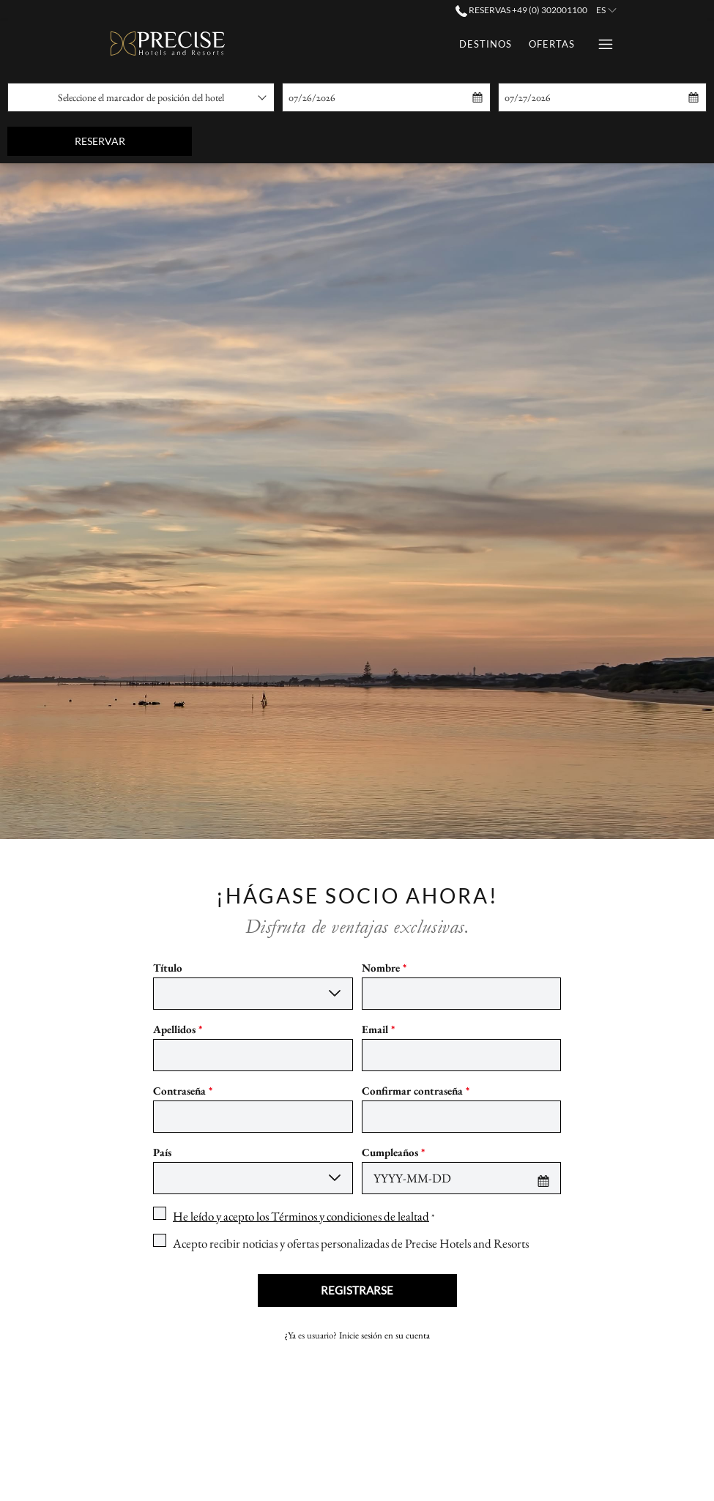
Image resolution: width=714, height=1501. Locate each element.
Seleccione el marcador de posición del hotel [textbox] (141, 97)
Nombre (384, 968)
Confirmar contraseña (415, 1091)
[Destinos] (309, 44)
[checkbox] (293, 1216)
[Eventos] (551, 44)
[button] (356, 97)
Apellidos (177, 1029)
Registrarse (357, 1290)
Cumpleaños (393, 1152)
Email (378, 1029)
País (162, 1152)
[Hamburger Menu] (600, 44)
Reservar (134, 140)
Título (167, 968)
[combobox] (141, 97)
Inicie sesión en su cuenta (384, 1335)
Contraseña (182, 1091)
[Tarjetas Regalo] (462, 44)
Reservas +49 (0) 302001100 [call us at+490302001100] (521, 9)
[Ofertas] (374, 44)
